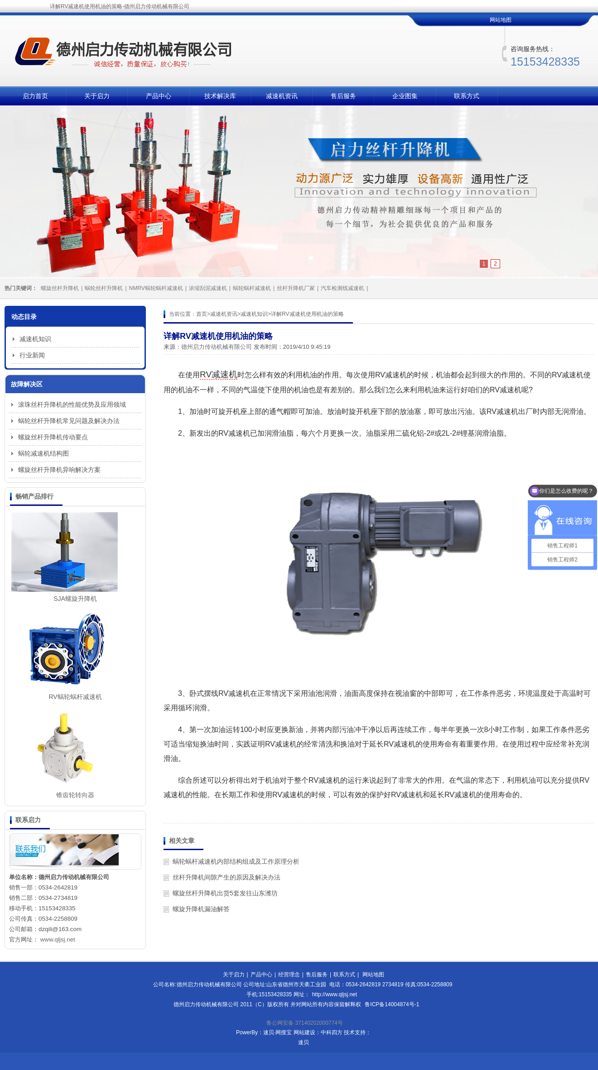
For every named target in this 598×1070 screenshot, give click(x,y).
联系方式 (466, 96)
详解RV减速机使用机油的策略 (307, 314)
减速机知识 (254, 314)
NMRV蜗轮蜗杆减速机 (156, 288)
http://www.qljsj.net (334, 994)
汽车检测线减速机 (342, 288)
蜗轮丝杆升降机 (104, 288)
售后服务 (343, 96)
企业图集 (405, 96)
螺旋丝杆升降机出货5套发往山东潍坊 (225, 893)
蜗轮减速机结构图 (43, 453)
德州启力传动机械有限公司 (216, 346)
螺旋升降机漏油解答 (201, 909)
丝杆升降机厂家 (296, 288)
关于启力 (97, 96)
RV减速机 (218, 374)
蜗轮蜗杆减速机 (252, 288)
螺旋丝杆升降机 (60, 288)
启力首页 (35, 96)
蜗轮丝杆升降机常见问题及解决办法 (69, 420)
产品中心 (158, 96)
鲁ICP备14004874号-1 (392, 1004)
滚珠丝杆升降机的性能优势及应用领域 (72, 404)
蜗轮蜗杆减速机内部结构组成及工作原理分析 (236, 861)
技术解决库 (220, 96)
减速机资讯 (282, 96)
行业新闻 (32, 355)
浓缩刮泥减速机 (208, 288)
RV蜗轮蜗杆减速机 (74, 696)
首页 (201, 314)
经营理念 (289, 974)
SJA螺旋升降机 (75, 598)
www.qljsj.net (57, 939)
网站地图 (500, 20)
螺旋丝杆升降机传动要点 (53, 437)
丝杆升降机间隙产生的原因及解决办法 (226, 877)
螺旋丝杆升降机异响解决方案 (59, 469)
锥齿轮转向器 (75, 795)
